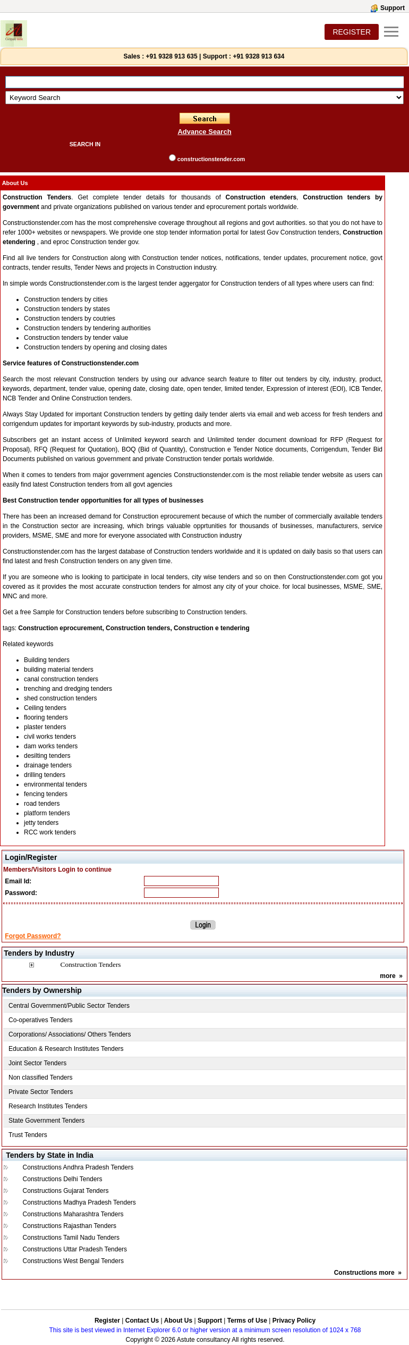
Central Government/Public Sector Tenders (69, 1005)
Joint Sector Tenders (37, 1063)
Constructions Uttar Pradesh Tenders (75, 1249)
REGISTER (352, 32)
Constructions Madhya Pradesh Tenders (79, 1202)
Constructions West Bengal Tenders (73, 1261)
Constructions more (364, 1272)
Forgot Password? (33, 936)
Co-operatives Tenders (40, 1020)
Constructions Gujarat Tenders (66, 1190)
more (387, 976)
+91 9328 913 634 (258, 56)
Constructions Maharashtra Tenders (73, 1214)
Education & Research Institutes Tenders (66, 1048)
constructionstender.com (211, 159)
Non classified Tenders (40, 1077)
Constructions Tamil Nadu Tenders (71, 1237)
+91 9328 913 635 (170, 56)
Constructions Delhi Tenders (63, 1179)
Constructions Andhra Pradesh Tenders (78, 1167)
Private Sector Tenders (40, 1092)
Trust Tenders (27, 1135)
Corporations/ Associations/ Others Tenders (69, 1034)
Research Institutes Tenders (48, 1106)
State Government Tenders (46, 1120)
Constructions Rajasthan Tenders (70, 1226)
